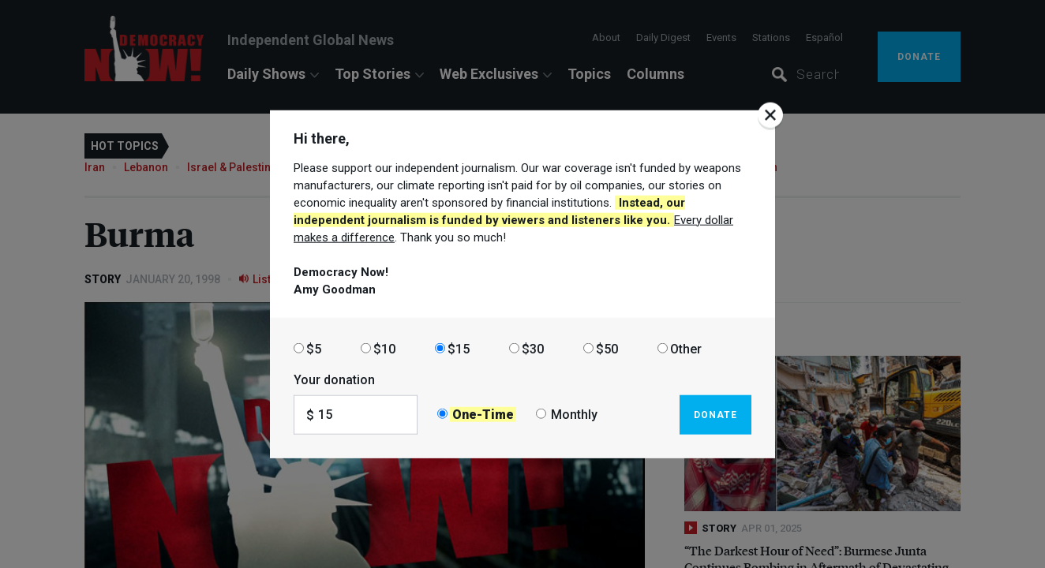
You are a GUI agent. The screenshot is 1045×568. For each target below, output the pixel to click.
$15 (459, 348)
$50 (607, 348)
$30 (533, 348)
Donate (715, 414)
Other (686, 348)
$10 (384, 348)
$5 (313, 348)
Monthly (574, 414)
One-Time (483, 414)
